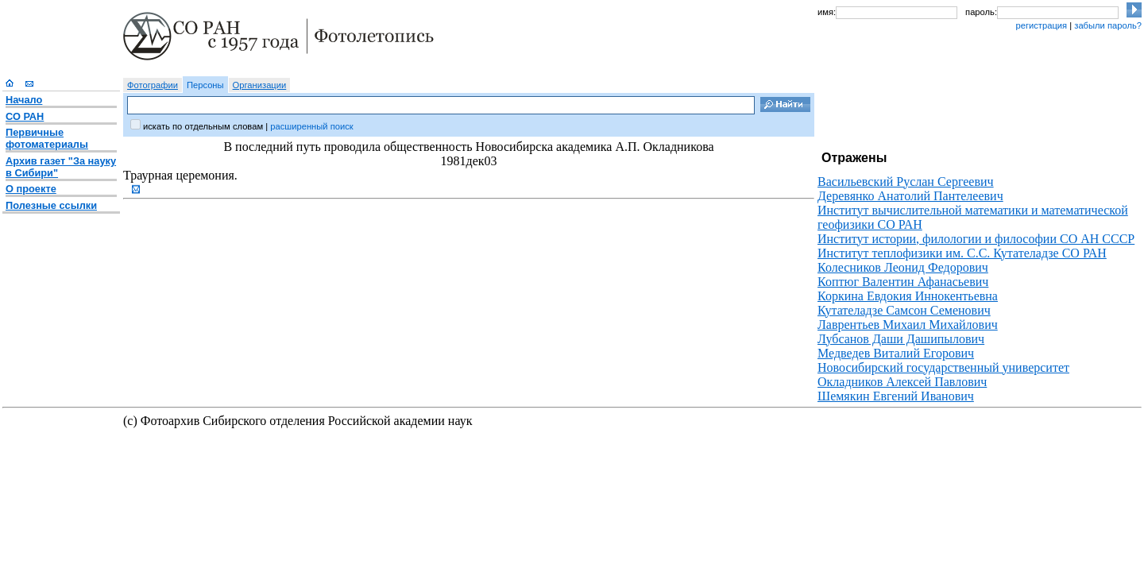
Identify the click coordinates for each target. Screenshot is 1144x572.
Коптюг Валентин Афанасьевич (902, 281)
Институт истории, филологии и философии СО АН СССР (975, 238)
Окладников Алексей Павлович (902, 381)
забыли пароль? (1108, 25)
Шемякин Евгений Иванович (895, 396)
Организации (260, 85)
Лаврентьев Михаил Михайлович (907, 324)
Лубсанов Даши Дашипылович (900, 339)
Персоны (205, 85)
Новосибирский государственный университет (943, 367)
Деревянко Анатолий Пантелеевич (910, 196)
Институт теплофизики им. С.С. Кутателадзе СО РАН (962, 253)
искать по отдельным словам (203, 126)
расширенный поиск (311, 126)
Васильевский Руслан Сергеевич (905, 181)
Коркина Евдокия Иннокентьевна (907, 296)
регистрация (1041, 25)
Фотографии (152, 85)
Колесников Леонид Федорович (902, 267)
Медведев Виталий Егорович (895, 353)
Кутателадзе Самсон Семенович (904, 310)
